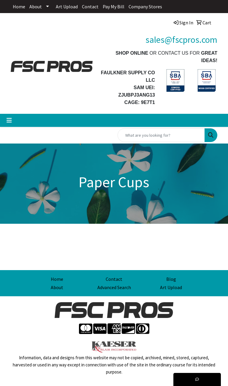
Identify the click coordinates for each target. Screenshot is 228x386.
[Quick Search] (161, 135)
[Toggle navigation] (9, 120)
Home (19, 7)
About (35, 7)
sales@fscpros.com (181, 39)
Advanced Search (114, 287)
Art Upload (67, 7)
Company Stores (145, 7)
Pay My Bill (113, 7)
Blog (171, 279)
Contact (90, 7)
